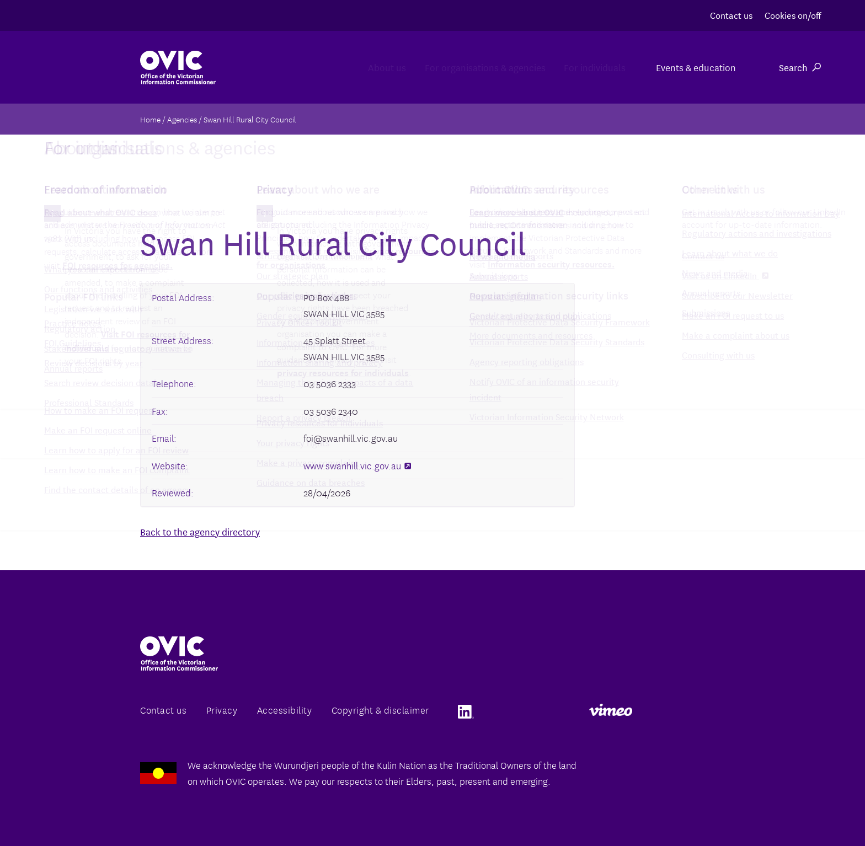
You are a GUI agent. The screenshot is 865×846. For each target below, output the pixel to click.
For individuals (580, 67)
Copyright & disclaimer (380, 709)
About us (321, 67)
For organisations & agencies (444, 67)
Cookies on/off (793, 15)
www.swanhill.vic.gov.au (357, 465)
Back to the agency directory (200, 531)
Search (800, 67)
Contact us (731, 15)
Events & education (695, 67)
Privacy (222, 709)
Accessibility (284, 709)
